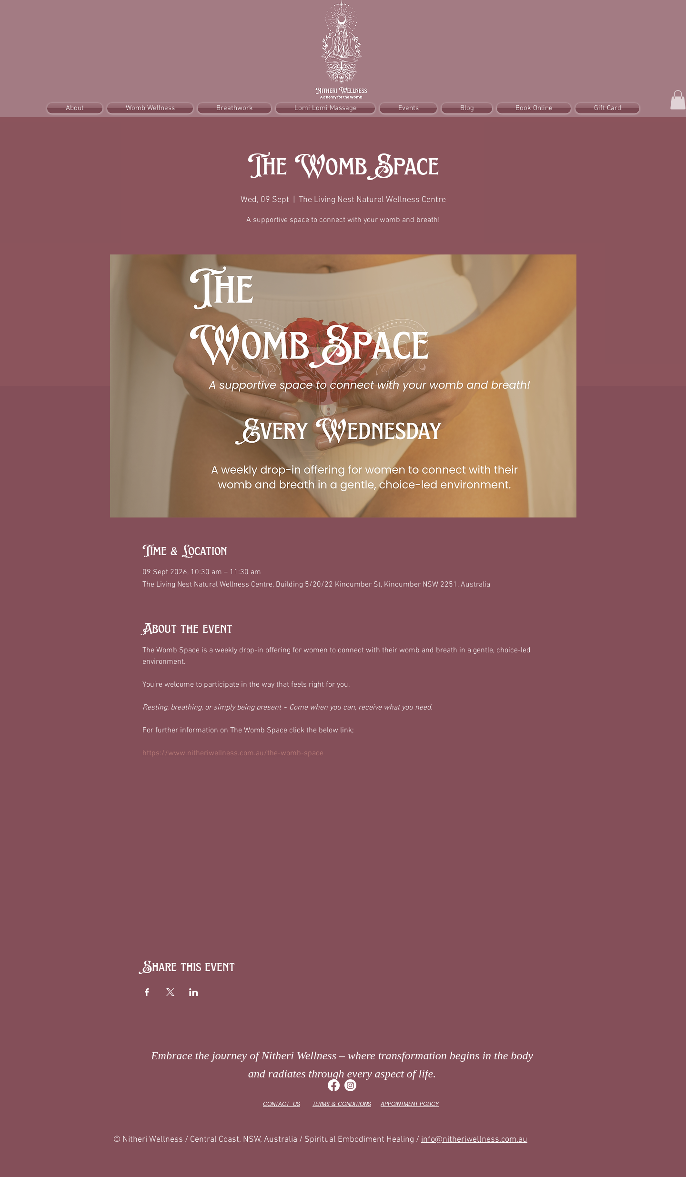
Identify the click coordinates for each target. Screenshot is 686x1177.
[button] (678, 100)
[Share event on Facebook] (146, 992)
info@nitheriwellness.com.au (474, 1140)
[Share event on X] (170, 992)
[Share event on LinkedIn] (193, 992)
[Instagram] (350, 1085)
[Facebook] (334, 1085)
